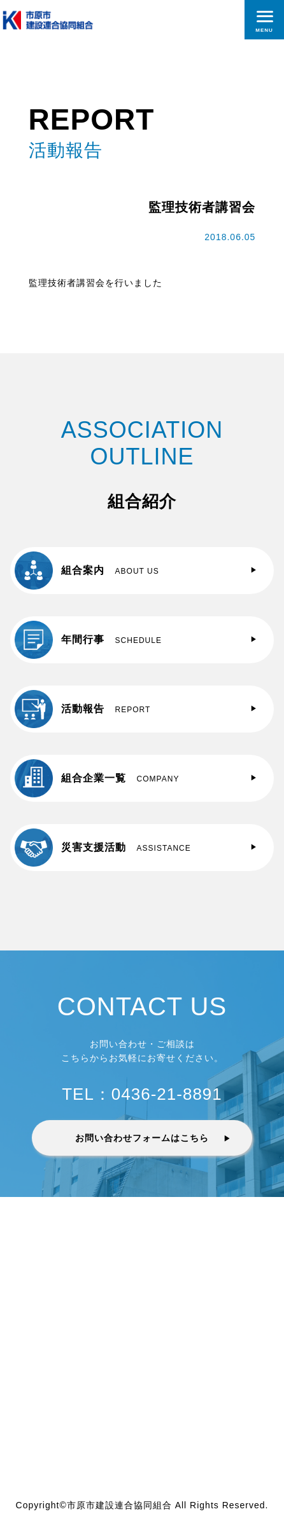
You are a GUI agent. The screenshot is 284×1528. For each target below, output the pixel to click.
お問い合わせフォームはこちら (142, 1138)
